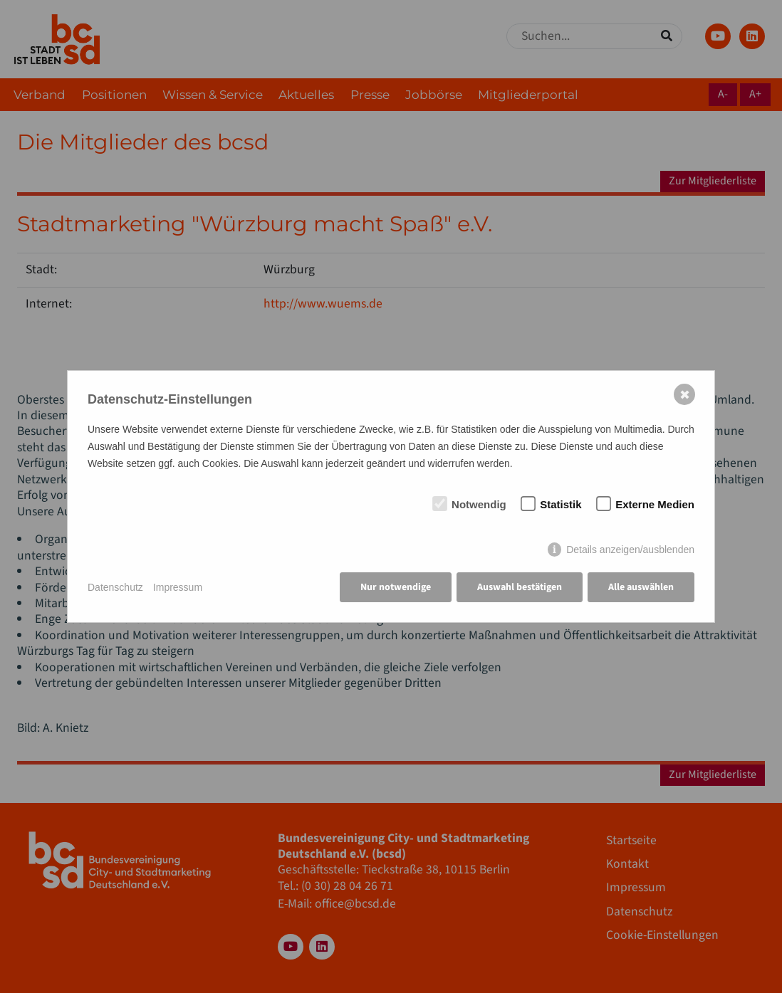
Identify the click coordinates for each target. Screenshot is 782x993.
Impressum (177, 587)
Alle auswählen (641, 587)
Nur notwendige (395, 587)
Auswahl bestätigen (519, 587)
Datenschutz (115, 587)
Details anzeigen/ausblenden (630, 549)
